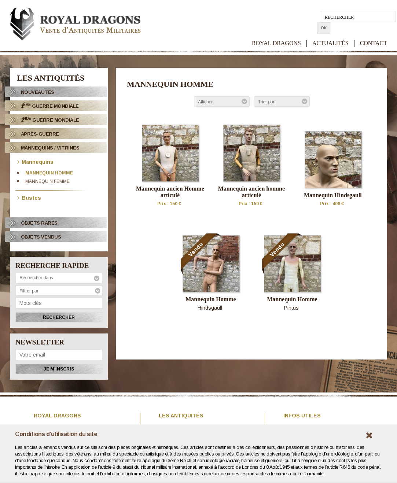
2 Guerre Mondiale (50, 120)
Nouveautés (37, 92)
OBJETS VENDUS (41, 237)
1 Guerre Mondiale (50, 106)
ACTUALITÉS (330, 32)
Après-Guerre (40, 134)
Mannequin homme (49, 173)
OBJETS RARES (39, 223)
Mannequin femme (47, 181)
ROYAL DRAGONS (276, 32)
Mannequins (35, 161)
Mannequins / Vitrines (50, 148)
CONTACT (373, 32)
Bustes (29, 197)
